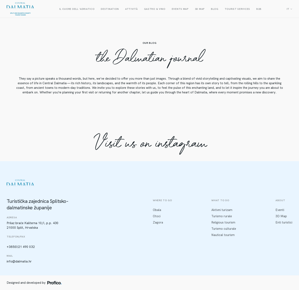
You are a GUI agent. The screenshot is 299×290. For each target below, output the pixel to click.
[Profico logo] (54, 282)
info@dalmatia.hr (19, 261)
